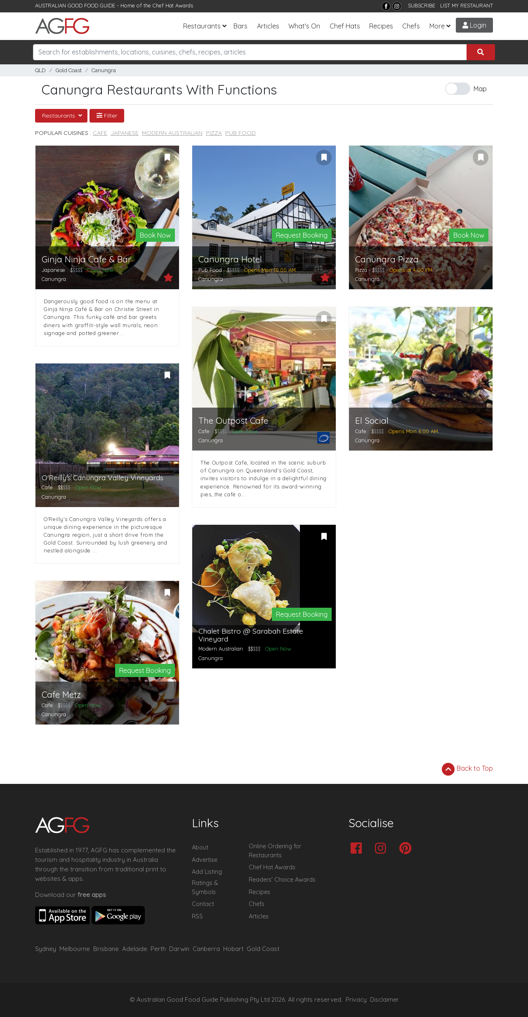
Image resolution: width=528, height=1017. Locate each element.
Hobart (233, 949)
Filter (107, 115)
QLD (40, 70)
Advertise (204, 860)
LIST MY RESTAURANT (466, 5)
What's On (304, 26)
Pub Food (240, 133)
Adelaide (134, 949)
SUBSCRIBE (421, 5)
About (200, 847)
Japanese (125, 133)
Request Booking (302, 235)
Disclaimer (384, 999)
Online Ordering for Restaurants (275, 850)
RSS (197, 916)
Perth (158, 949)
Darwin (179, 949)
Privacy (356, 999)
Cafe (100, 133)
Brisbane (106, 949)
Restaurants (202, 26)
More (437, 26)
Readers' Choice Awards (282, 879)
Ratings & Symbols (205, 887)
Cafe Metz (61, 694)
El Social (372, 420)
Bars (240, 26)
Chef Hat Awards (173, 5)
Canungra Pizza (387, 259)
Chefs (411, 26)
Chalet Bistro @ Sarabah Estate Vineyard (250, 635)
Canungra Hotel (230, 259)
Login (474, 25)
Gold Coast (69, 70)
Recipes (381, 26)
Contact (203, 904)
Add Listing (207, 871)
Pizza (214, 133)
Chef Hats (345, 26)
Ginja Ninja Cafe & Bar (86, 259)
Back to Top (467, 769)
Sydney (45, 949)
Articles (268, 26)
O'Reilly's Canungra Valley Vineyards (102, 477)
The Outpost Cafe (233, 420)
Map (480, 89)
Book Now (155, 235)
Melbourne (74, 949)
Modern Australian (172, 133)
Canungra (104, 70)
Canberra (206, 949)
